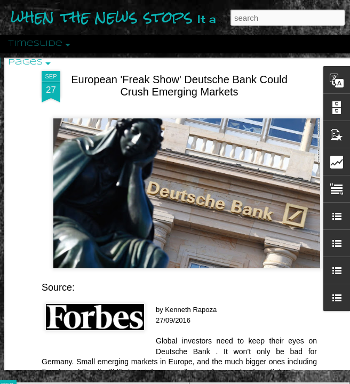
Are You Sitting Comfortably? (259, 273)
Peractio (45, 248)
